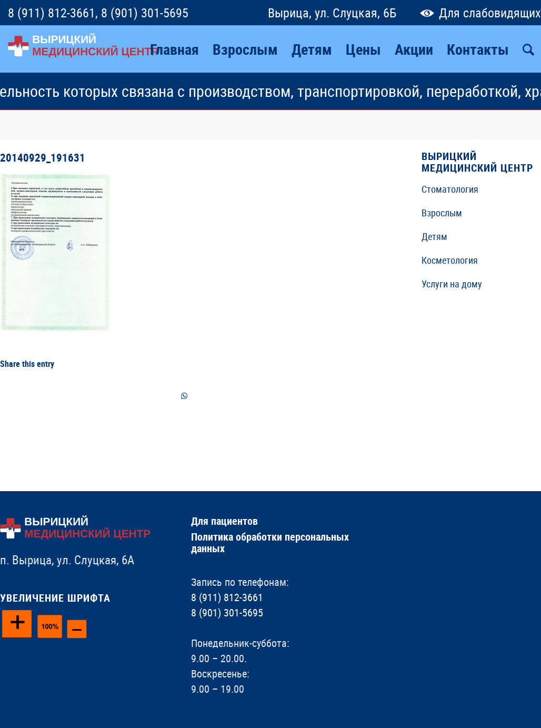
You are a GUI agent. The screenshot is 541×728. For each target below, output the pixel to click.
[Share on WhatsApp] (184, 396)
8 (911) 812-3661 (51, 12)
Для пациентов (224, 521)
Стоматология (450, 189)
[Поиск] (528, 49)
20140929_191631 (42, 157)
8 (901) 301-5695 (144, 12)
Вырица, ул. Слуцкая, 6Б (332, 12)
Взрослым (442, 212)
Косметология (450, 260)
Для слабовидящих (478, 12)
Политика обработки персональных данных (270, 542)
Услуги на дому (452, 283)
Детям (434, 236)
